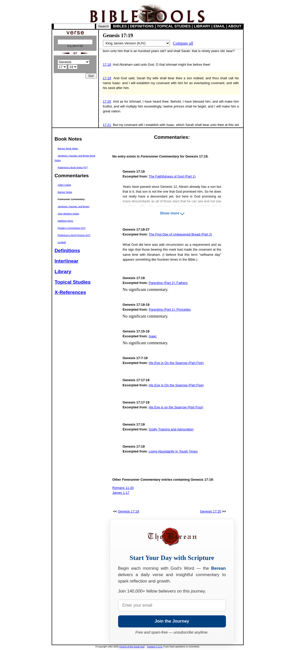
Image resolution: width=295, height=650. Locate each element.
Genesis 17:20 (210, 511)
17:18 (107, 64)
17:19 (107, 78)
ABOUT (234, 26)
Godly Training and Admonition (171, 429)
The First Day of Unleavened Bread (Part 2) (180, 234)
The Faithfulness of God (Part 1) (172, 176)
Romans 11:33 (123, 488)
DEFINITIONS (142, 26)
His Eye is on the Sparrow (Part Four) (176, 407)
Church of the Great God (132, 646)
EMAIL (219, 26)
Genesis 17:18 (128, 511)
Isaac (153, 336)
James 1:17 (120, 493)
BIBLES (120, 26)
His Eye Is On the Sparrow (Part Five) (176, 363)
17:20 (107, 101)
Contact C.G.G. (155, 646)
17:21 (107, 125)
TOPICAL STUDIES (174, 26)
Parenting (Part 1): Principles (170, 309)
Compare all (183, 43)
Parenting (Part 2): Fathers (168, 283)
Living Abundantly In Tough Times (173, 451)
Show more (169, 213)
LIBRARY (202, 26)
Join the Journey (172, 621)
